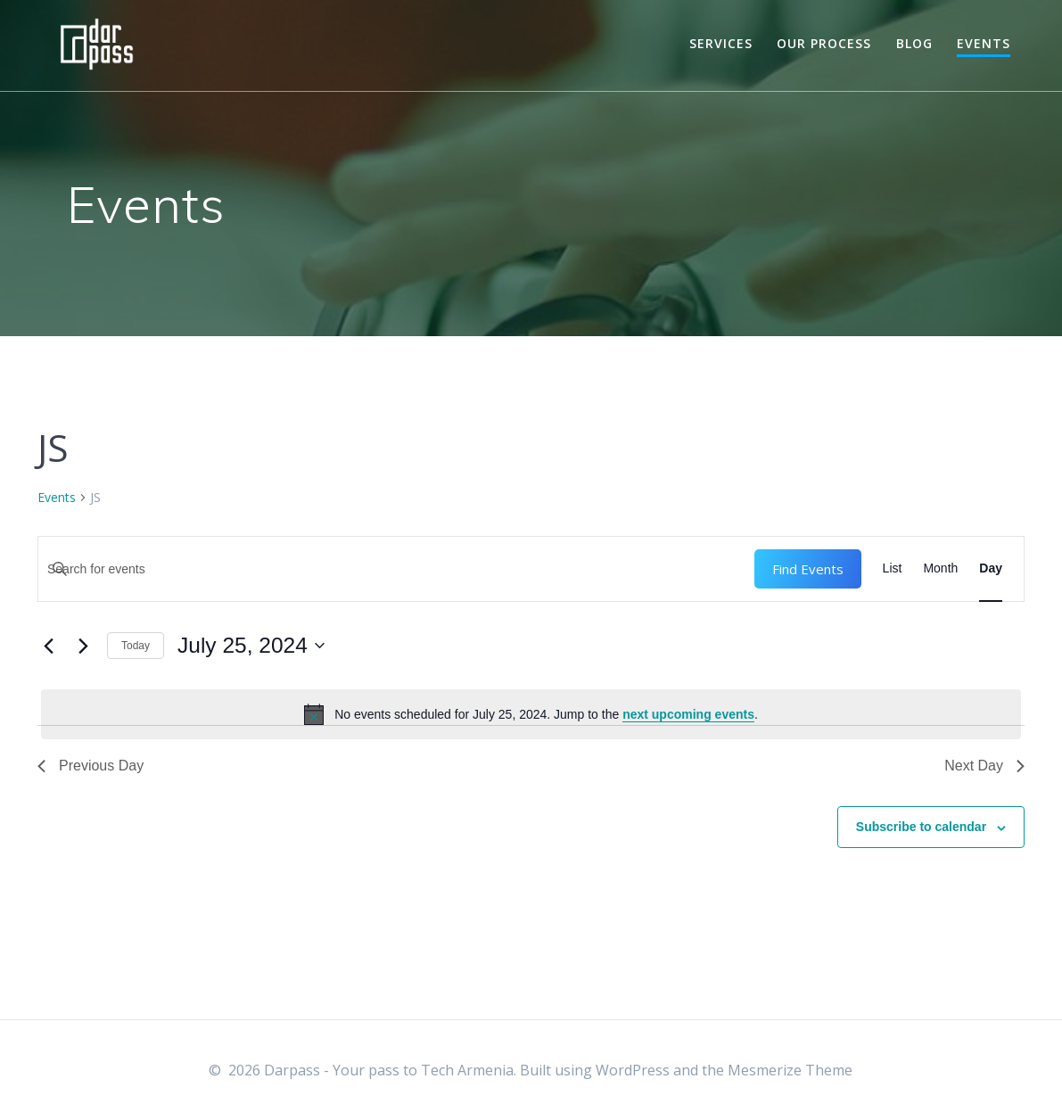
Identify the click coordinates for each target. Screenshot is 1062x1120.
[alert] (531, 714)
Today (135, 645)
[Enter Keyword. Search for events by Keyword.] (396, 569)
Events (983, 43)
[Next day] (83, 645)
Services (721, 43)
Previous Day (90, 765)
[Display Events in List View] (892, 569)
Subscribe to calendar (921, 826)
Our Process (824, 43)
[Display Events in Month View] (940, 569)
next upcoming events (688, 714)
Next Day (984, 765)
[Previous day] (48, 645)
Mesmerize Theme (790, 1070)
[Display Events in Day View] (990, 569)
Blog (914, 43)
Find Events (808, 569)
